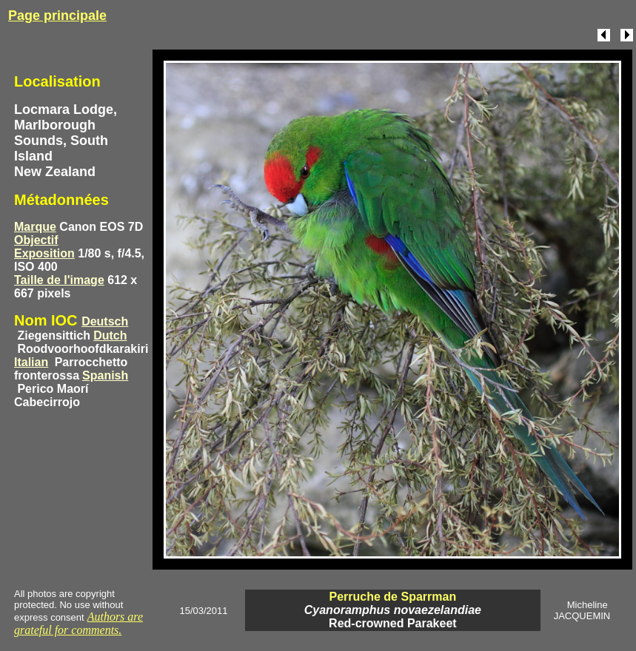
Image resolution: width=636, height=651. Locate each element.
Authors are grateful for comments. (78, 623)
